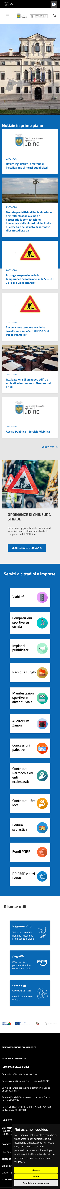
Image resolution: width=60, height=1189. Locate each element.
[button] (30, 932)
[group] (30, 67)
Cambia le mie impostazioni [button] (36, 1183)
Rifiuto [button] (36, 1176)
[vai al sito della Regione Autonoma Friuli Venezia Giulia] (8, 3)
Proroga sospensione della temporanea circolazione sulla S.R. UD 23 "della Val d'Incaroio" (29, 279)
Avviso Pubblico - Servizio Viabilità (28, 431)
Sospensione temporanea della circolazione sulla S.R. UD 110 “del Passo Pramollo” (27, 331)
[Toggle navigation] (8, 16)
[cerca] (55, 16)
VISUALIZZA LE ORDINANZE (27, 548)
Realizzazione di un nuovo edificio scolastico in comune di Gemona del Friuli (28, 383)
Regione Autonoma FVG (14, 1058)
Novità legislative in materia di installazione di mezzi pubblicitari (27, 166)
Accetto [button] (36, 1170)
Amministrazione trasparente (19, 1047)
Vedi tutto (50, 447)
